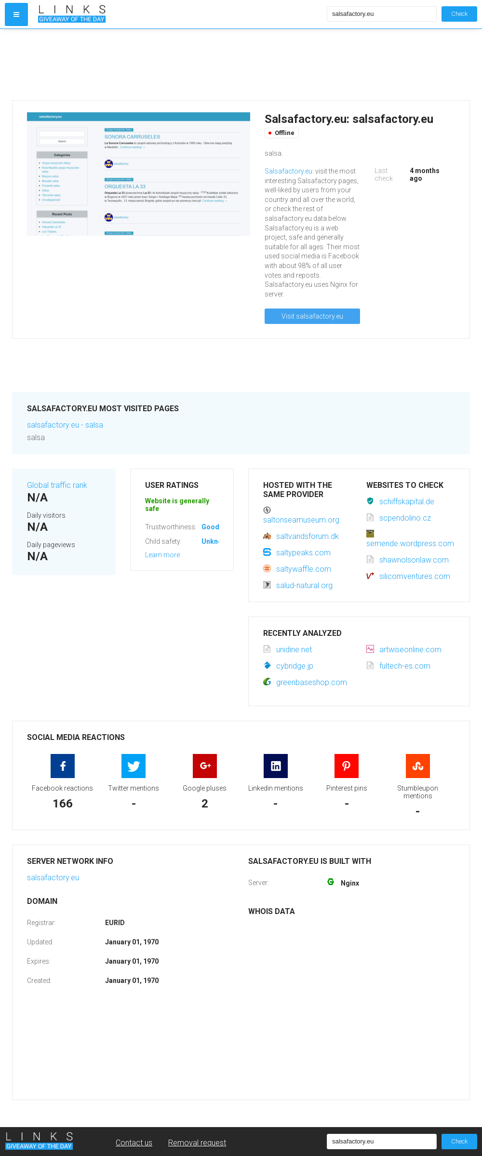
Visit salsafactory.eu (312, 316)
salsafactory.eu (53, 877)
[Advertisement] (180, 64)
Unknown (216, 541)
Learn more (162, 555)
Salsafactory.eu (288, 171)
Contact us (134, 1142)
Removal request (197, 1142)
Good (210, 527)
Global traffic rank (57, 485)
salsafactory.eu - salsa (65, 425)
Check (459, 13)
